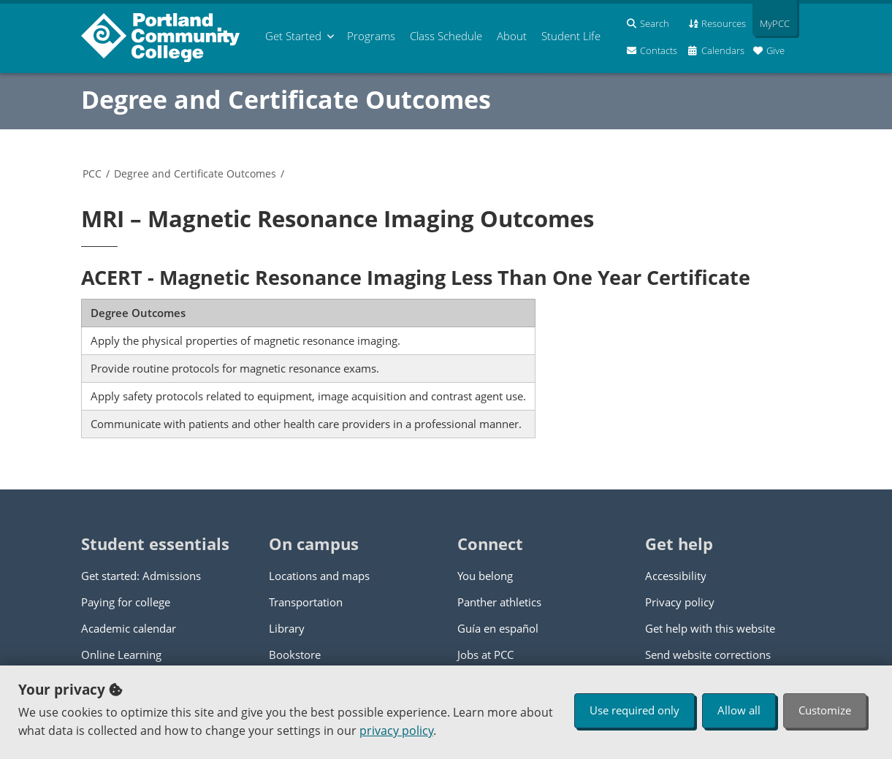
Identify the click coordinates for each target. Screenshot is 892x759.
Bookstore (295, 654)
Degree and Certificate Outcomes (286, 99)
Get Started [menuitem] (293, 35)
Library (287, 628)
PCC (92, 173)
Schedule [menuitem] (446, 35)
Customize (824, 710)
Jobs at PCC (485, 654)
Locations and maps (319, 575)
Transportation (306, 602)
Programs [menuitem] (371, 35)
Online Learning (121, 654)
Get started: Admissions (141, 575)
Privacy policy (679, 602)
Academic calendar (128, 628)
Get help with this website (710, 628)
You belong (485, 575)
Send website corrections (708, 654)
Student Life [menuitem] (571, 35)
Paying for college (125, 602)
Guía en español (497, 628)
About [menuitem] (512, 35)
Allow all (739, 710)
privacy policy (396, 730)
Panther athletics (499, 602)
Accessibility (675, 575)
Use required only (634, 710)
